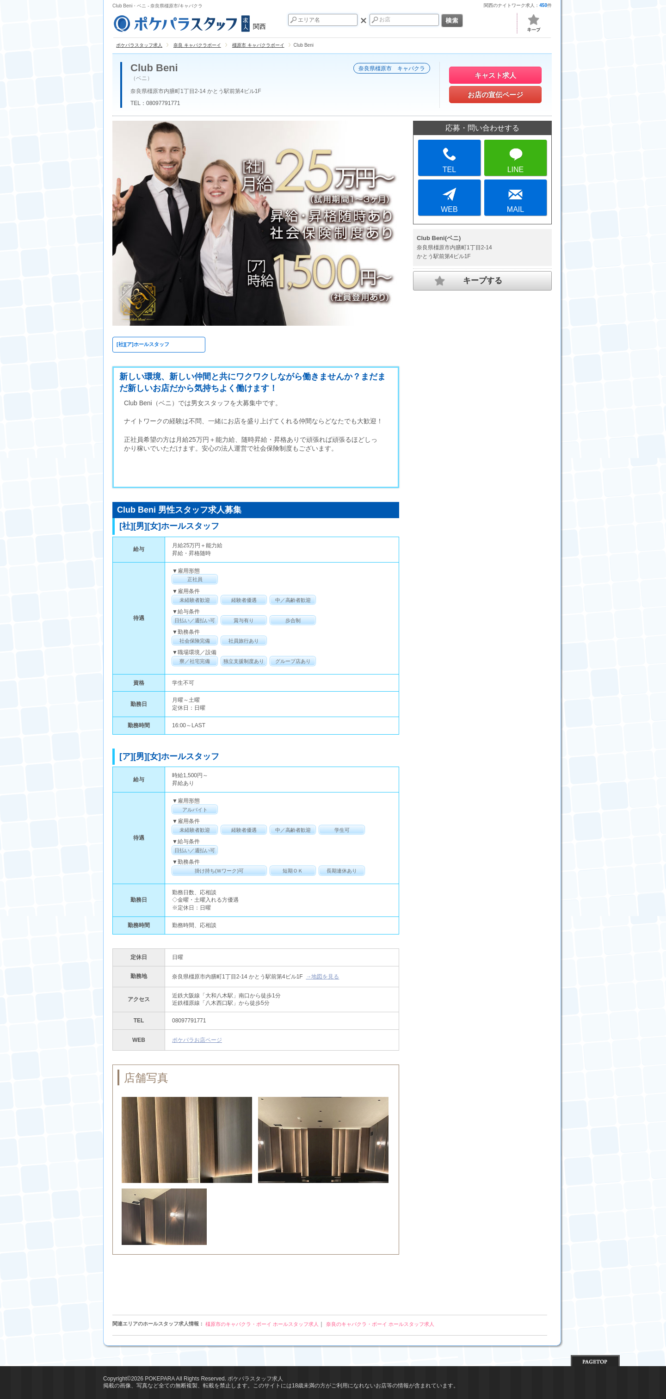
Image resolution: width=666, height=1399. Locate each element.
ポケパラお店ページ (197, 1040)
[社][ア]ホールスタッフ (143, 344)
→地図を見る (322, 976)
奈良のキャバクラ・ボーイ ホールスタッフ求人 (380, 1324)
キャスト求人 (495, 75)
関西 (189, 22)
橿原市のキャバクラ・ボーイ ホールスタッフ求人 (262, 1324)
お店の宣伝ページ (495, 95)
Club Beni (154, 68)
